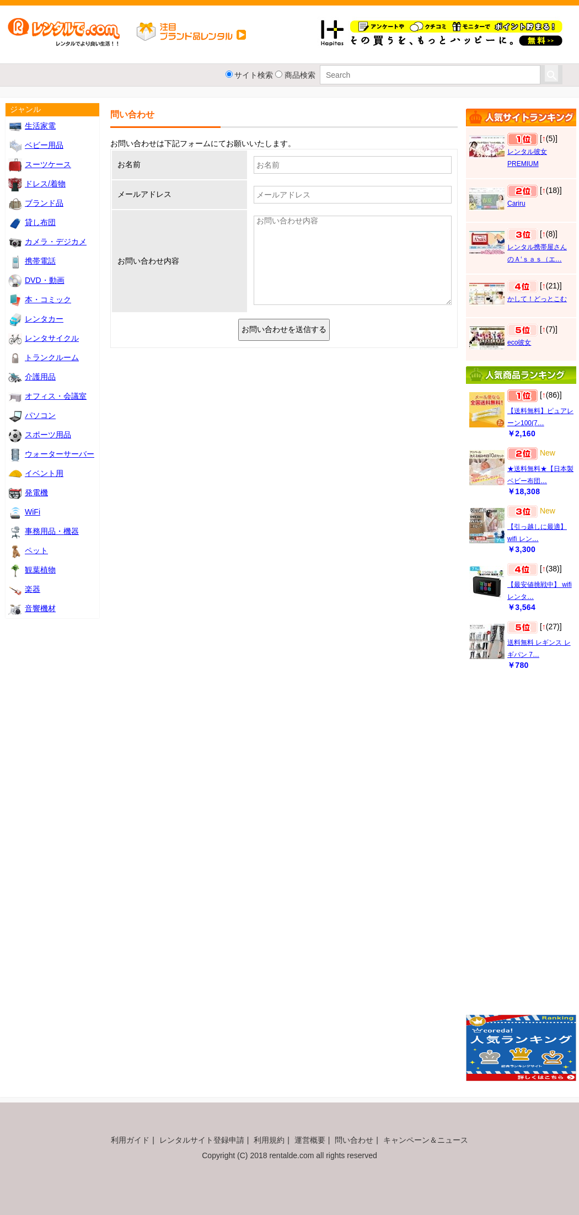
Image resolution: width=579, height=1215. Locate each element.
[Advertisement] (515, 847)
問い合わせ (354, 1140)
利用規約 (269, 1140)
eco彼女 (519, 342)
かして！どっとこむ (537, 299)
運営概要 (309, 1140)
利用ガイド (130, 1140)
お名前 (129, 164)
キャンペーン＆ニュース (425, 1140)
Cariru (516, 203)
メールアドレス (144, 194)
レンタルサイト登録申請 (201, 1140)
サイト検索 (253, 75)
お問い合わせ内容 (148, 260)
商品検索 (300, 75)
